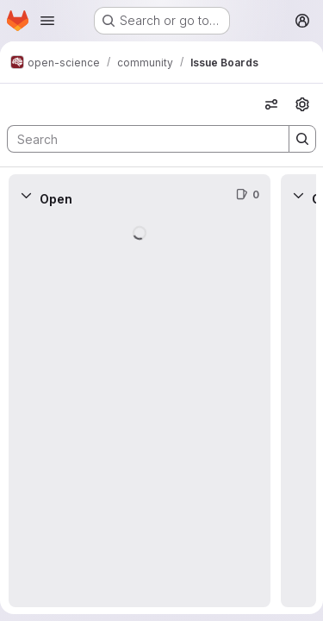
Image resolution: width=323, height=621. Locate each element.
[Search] (139, 139)
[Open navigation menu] (47, 20)
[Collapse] (26, 195)
